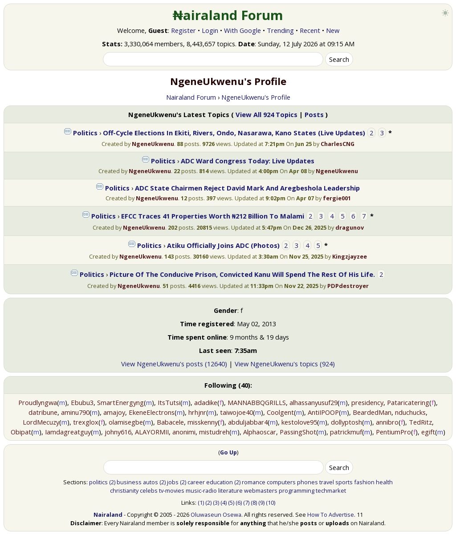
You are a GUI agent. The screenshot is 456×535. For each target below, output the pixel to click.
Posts (314, 114)
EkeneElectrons (152, 412)
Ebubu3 (82, 402)
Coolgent (280, 412)
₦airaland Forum (228, 15)
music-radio (201, 490)
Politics (85, 132)
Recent (310, 30)
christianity (124, 490)
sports (344, 482)
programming (296, 490)
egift (428, 431)
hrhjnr (197, 412)
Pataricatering (408, 402)
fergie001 (337, 198)
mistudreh (214, 431)
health (384, 482)
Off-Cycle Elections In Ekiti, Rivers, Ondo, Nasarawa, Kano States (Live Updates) (234, 132)
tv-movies (171, 490)
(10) (270, 503)
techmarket (331, 490)
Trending (280, 30)
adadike (205, 402)
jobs (173, 482)
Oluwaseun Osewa (216, 515)
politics (98, 482)
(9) (261, 503)
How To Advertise (330, 515)
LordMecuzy (41, 421)
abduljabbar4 (248, 421)
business (129, 482)
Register (183, 30)
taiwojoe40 (236, 412)
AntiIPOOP (323, 412)
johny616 (118, 431)
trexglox (85, 421)
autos (150, 482)
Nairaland (108, 515)
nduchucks (410, 412)
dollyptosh (346, 421)
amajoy (114, 412)
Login (210, 30)
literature (230, 490)
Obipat (21, 431)
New (332, 30)
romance (253, 482)
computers (281, 482)
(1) (201, 503)
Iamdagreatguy (68, 431)
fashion (364, 482)
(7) (246, 503)
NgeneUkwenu (153, 144)
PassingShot (298, 431)
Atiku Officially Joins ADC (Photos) (223, 245)
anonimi (183, 431)
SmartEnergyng (120, 402)
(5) (231, 503)
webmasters (260, 490)
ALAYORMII (152, 431)
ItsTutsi (169, 402)
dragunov (349, 227)
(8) (254, 503)
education (219, 482)
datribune (42, 412)
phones (307, 482)
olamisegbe (126, 421)
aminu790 (75, 412)
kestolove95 (299, 421)
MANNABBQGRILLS (257, 402)
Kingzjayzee (349, 256)
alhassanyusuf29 (313, 402)
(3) (216, 503)
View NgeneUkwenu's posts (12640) (174, 363)
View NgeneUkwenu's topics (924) (285, 363)
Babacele (170, 421)
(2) (112, 482)
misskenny (202, 421)
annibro (387, 421)
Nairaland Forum (191, 97)
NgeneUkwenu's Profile (255, 97)
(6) (239, 503)
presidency (367, 402)
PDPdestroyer (348, 286)
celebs (149, 490)
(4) (223, 503)
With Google (242, 30)
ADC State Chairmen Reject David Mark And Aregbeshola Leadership (247, 187)
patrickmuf (346, 431)
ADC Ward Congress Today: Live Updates (247, 160)
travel (326, 482)
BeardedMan (372, 412)
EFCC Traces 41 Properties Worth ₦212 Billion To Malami (212, 215)
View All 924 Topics (266, 114)
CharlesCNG (337, 144)
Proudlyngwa (37, 402)
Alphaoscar (259, 431)
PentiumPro (393, 431)
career (196, 482)
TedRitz (420, 421)
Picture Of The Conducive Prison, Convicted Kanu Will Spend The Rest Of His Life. (242, 274)
